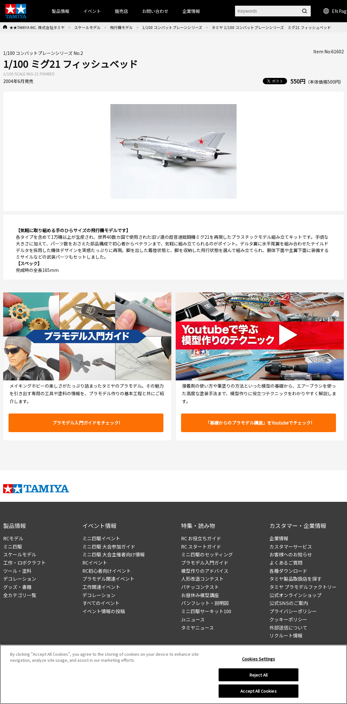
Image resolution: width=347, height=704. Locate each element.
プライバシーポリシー (293, 611)
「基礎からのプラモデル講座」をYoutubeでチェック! (258, 422)
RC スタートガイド (201, 546)
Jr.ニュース (193, 619)
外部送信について (288, 627)
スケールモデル (87, 27)
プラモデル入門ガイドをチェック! (86, 422)
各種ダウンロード (288, 570)
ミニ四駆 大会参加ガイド (108, 546)
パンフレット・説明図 (205, 603)
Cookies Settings (258, 661)
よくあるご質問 (286, 562)
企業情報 (278, 538)
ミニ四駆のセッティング (207, 554)
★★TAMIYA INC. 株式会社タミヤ (37, 27)
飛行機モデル (121, 27)
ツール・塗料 (17, 570)
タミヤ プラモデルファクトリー (303, 587)
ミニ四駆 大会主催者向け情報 (113, 554)
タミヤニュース (197, 627)
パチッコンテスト (200, 587)
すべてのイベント (101, 603)
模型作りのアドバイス (204, 570)
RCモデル (13, 538)
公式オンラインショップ (295, 595)
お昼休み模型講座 (200, 595)
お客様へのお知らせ (290, 554)
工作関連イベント (101, 587)
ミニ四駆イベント (101, 538)
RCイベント (94, 562)
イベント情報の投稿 (103, 611)
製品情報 (60, 11)
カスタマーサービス (290, 546)
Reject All (259, 677)
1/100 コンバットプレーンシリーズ (172, 27)
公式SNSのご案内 (288, 603)
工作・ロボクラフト (24, 562)
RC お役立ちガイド (201, 538)
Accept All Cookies (258, 693)
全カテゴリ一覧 (19, 595)
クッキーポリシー (288, 619)
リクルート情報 (286, 635)
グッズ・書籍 (17, 587)
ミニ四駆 (12, 546)
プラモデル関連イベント (108, 578)
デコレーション (19, 578)
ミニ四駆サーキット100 (206, 611)
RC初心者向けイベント (106, 570)
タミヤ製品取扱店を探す (295, 578)
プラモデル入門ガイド (204, 562)
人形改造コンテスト (202, 578)
